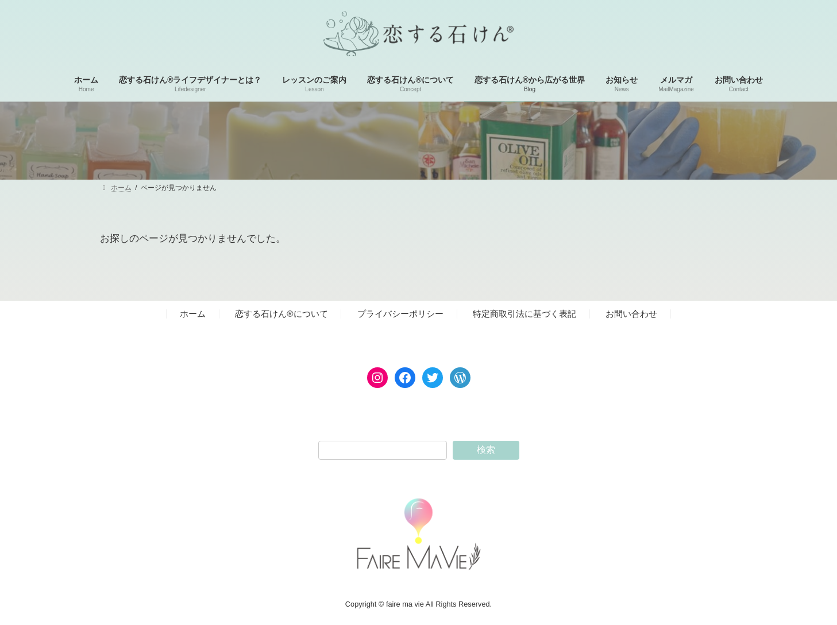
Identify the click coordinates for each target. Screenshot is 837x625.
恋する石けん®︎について (281, 314)
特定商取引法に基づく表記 (524, 314)
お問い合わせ (631, 314)
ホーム (193, 314)
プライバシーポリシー (400, 314)
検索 (486, 450)
